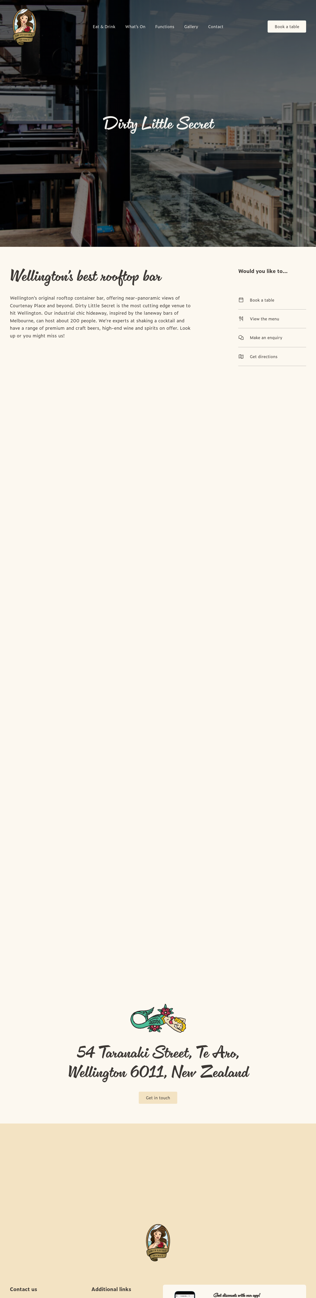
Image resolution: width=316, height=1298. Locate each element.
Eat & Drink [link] (104, 26)
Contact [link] (215, 26)
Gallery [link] (191, 26)
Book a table (287, 26)
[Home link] (24, 26)
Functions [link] (164, 26)
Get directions (272, 356)
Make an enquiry (272, 337)
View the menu (272, 319)
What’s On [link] (135, 26)
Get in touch (158, 1098)
